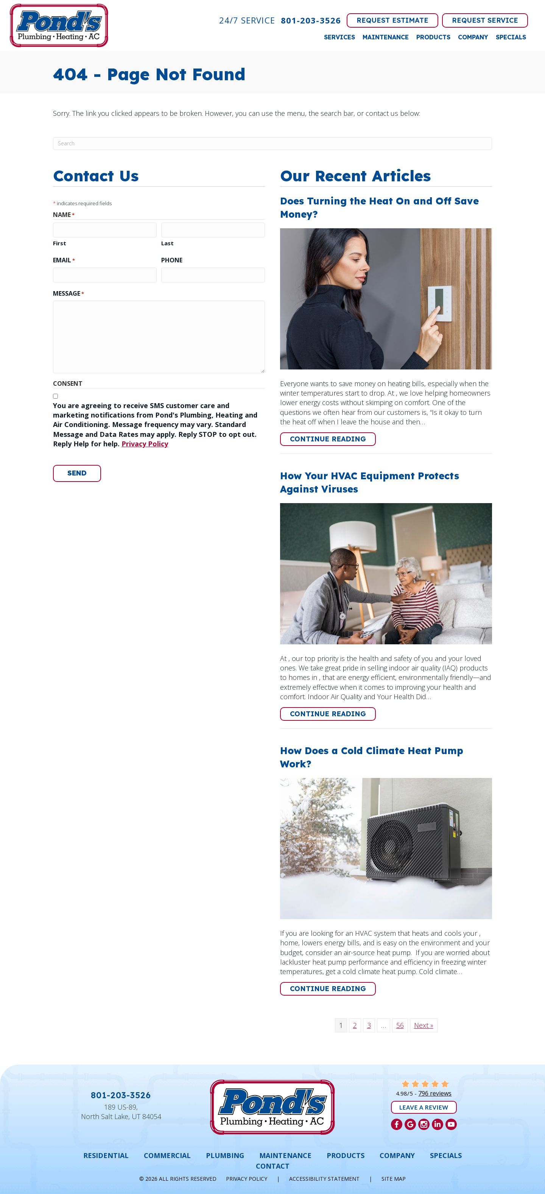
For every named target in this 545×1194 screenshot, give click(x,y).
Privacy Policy (144, 443)
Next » (423, 1025)
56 (400, 1025)
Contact (273, 1166)
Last (167, 243)
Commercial (167, 1155)
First (59, 243)
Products (433, 37)
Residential (106, 1155)
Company (473, 37)
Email (64, 260)
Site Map (394, 1178)
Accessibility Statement (324, 1178)
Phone (171, 260)
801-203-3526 (311, 20)
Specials (511, 37)
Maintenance (386, 37)
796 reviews (435, 1093)
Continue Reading (333, 438)
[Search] (272, 143)
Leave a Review (423, 1107)
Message (68, 293)
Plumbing (225, 1155)
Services (339, 37)
